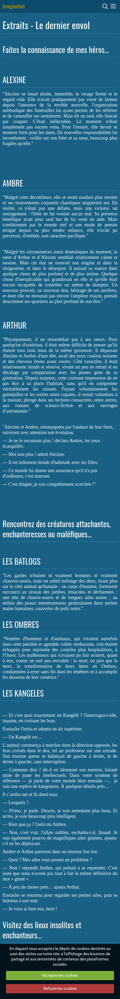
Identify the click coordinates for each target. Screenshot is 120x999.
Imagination (14, 6)
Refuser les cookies (60, 988)
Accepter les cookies (60, 975)
